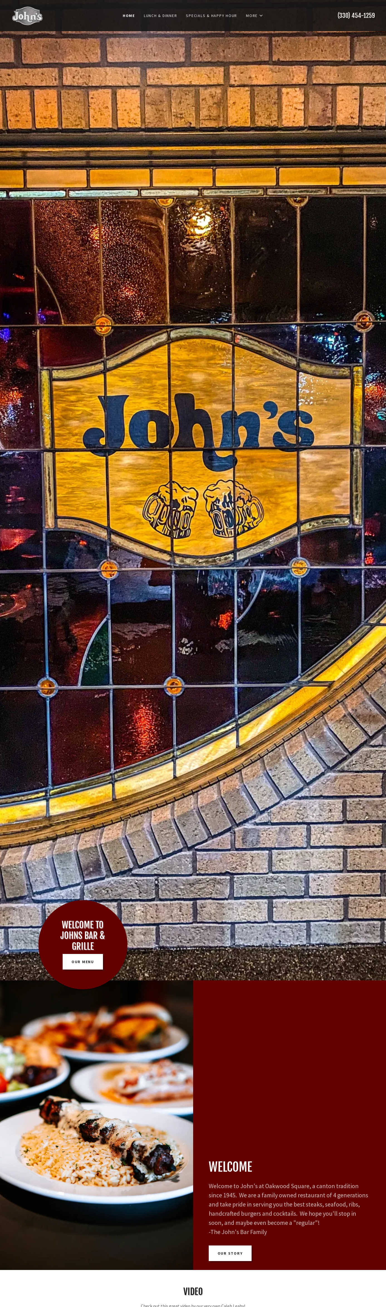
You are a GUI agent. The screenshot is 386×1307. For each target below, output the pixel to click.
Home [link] (129, 15)
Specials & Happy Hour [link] (211, 15)
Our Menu (83, 961)
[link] (27, 15)
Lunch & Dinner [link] (160, 15)
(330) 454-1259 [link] (356, 15)
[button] (254, 15)
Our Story (230, 1253)
